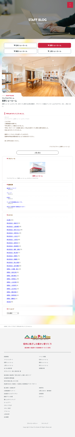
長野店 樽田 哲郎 (12, 292)
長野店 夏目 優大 (12, 276)
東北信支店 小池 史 (12, 236)
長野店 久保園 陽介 (13, 269)
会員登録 (41, 393)
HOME (5, 326)
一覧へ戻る (37, 152)
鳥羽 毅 (9, 302)
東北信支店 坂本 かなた (13, 230)
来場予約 (41, 388)
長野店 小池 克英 (12, 282)
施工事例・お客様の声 (9, 388)
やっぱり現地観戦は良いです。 (15, 202)
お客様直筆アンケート (9, 391)
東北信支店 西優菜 (12, 259)
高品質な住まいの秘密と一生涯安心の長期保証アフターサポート (20, 384)
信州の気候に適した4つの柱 (11, 381)
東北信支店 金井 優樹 (13, 266)
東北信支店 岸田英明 (13, 246)
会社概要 (6, 417)
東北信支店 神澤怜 (12, 256)
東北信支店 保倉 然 (12, 223)
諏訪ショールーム (43, 362)
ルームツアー (7, 402)
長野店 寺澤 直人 (12, 279)
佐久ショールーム (43, 365)
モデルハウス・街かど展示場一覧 (12, 371)
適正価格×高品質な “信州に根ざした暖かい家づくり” (17, 375)
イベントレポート (8, 359)
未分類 (9, 220)
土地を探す (7, 414)
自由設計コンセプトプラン (11, 393)
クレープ (9, 193)
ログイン (41, 396)
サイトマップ (45, 423)
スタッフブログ (12, 326)
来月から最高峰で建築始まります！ (16, 207)
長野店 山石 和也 (12, 289)
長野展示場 (42, 368)
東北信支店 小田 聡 (12, 239)
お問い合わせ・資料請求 (45, 391)
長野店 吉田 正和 (12, 272)
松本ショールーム (43, 359)
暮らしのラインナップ (9, 399)
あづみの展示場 (8, 368)
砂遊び (8, 197)
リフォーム (7, 411)
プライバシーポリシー (32, 423)
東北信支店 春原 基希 (13, 249)
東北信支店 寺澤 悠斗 (13, 233)
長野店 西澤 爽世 (12, 295)
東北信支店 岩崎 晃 (12, 243)
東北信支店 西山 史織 (13, 262)
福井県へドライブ (11, 188)
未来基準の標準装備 (9, 378)
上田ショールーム (8, 365)
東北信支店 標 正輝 (12, 253)
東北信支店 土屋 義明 (13, 226)
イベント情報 (42, 356)
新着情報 (6, 356)
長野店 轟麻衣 (11, 298)
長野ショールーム (8, 362)
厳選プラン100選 (8, 396)
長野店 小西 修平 (12, 285)
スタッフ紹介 (7, 408)
